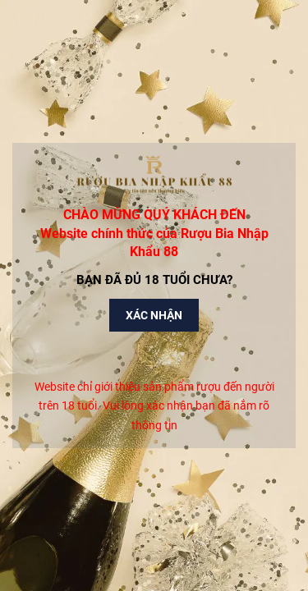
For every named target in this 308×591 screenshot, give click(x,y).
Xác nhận (154, 315)
